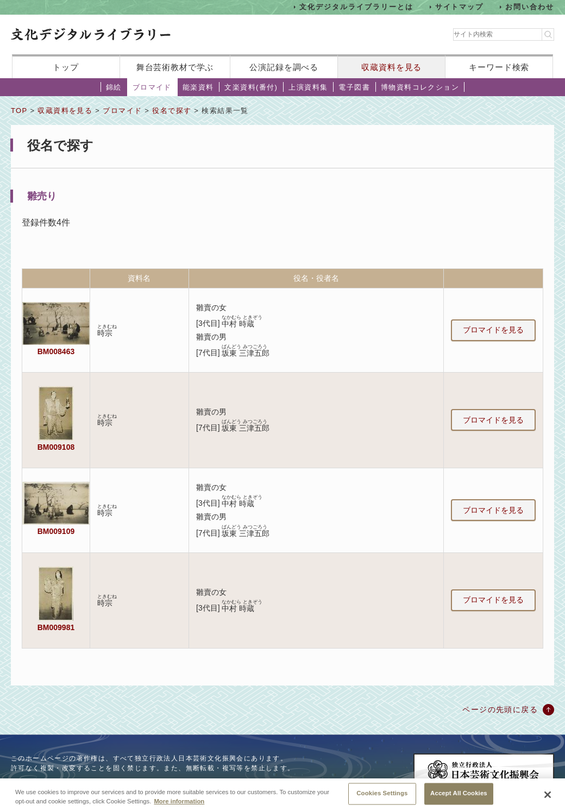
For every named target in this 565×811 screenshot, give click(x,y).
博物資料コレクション (420, 87)
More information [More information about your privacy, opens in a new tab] (179, 805)
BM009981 (55, 627)
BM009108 (55, 447)
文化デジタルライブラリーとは (356, 7)
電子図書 (354, 87)
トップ (66, 67)
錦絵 (114, 87)
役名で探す (171, 110)
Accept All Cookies (458, 798)
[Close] (548, 799)
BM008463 (55, 351)
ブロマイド (152, 87)
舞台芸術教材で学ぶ (175, 67)
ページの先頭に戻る (500, 709)
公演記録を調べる (283, 67)
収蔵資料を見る (391, 67)
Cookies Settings (381, 798)
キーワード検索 (499, 67)
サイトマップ (459, 7)
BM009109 (55, 531)
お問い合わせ (529, 7)
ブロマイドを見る (493, 329)
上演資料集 (308, 87)
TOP (19, 110)
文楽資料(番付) (251, 87)
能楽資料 (198, 87)
